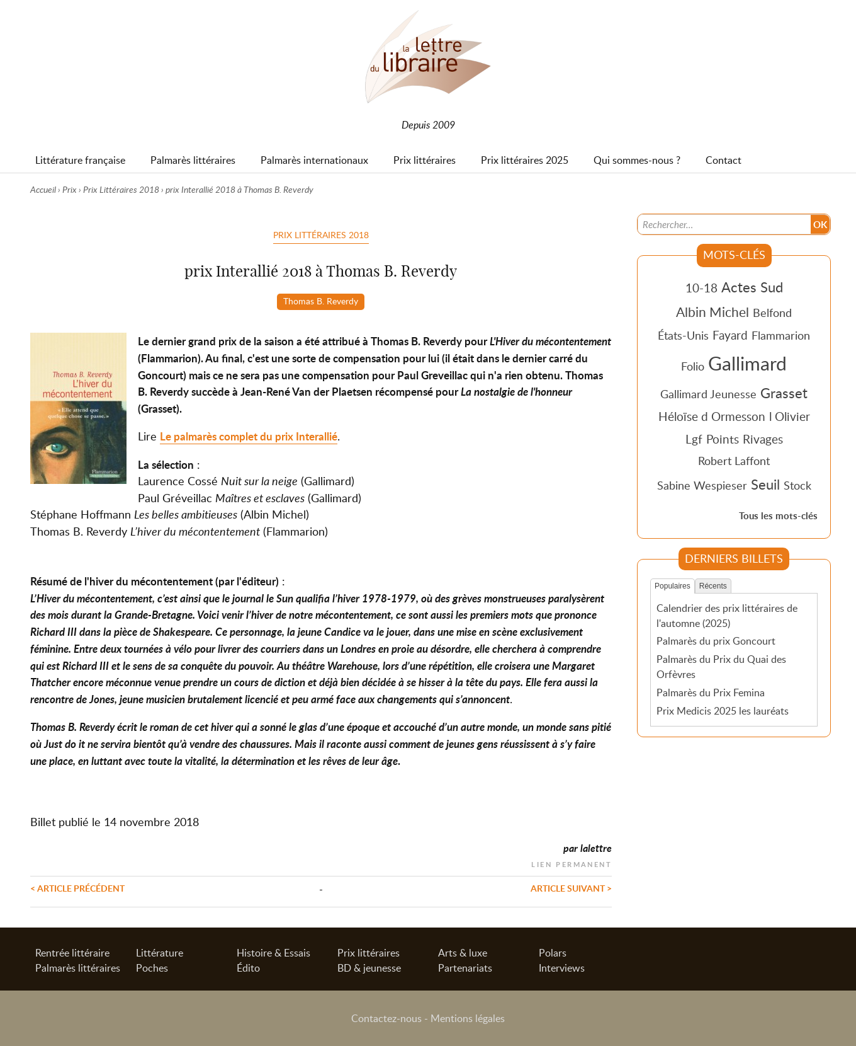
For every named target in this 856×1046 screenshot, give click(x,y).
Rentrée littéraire (72, 953)
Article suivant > (571, 888)
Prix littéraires (368, 953)
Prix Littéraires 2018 (121, 189)
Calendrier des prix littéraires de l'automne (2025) (726, 615)
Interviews (562, 968)
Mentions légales (468, 1018)
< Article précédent (77, 888)
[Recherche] (724, 224)
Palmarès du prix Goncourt (715, 641)
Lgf (693, 438)
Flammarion (781, 335)
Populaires (672, 586)
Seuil (765, 483)
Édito (248, 968)
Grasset (784, 392)
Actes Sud (752, 286)
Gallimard (747, 363)
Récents (713, 586)
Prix (69, 189)
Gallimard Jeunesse (708, 393)
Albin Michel (712, 312)
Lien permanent (571, 863)
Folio (692, 366)
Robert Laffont (734, 460)
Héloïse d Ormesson (711, 416)
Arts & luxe (462, 953)
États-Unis (683, 335)
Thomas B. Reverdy (320, 300)
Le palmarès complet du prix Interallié (248, 436)
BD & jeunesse (369, 968)
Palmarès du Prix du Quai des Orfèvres (721, 666)
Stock (797, 485)
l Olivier (789, 416)
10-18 (701, 287)
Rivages (763, 438)
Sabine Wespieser (702, 485)
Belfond (772, 312)
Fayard (730, 334)
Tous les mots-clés (778, 515)
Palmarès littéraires (77, 968)
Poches (152, 968)
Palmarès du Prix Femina (710, 692)
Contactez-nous (386, 1018)
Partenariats (465, 968)
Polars (552, 953)
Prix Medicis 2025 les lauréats (722, 711)
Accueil (43, 189)
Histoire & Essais (273, 953)
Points (722, 438)
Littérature (159, 953)
